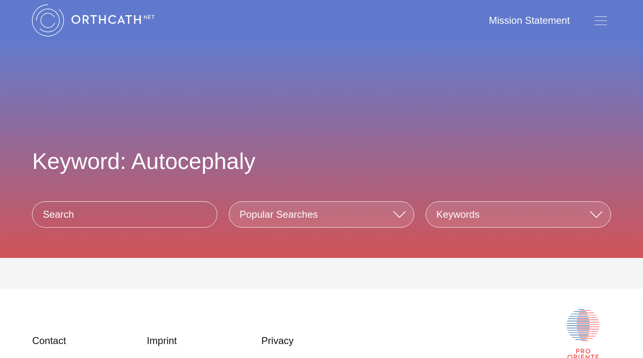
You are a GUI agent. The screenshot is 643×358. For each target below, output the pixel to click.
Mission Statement (529, 20)
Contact (49, 340)
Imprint (162, 340)
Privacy (277, 340)
